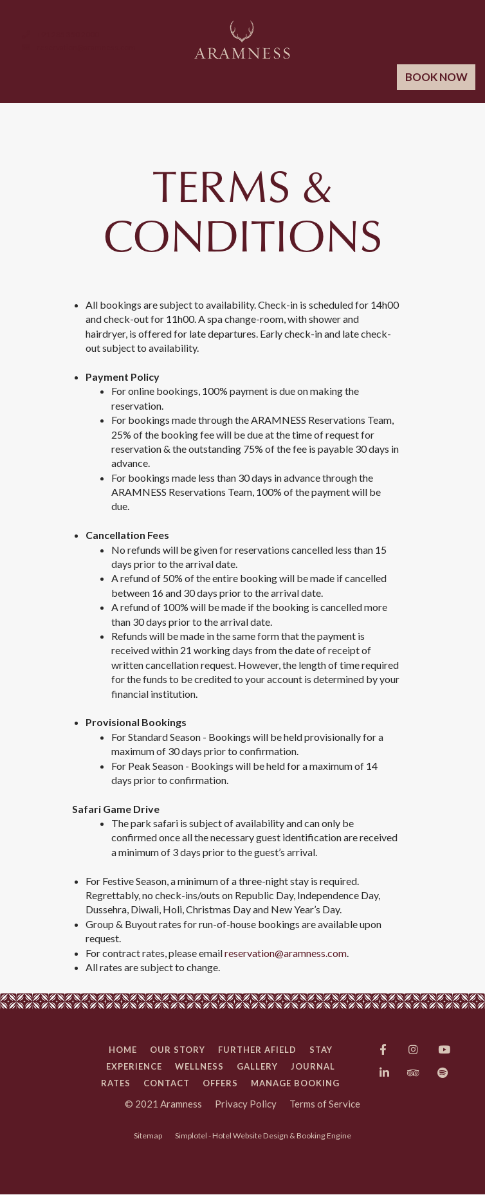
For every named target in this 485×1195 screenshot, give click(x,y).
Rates (116, 1083)
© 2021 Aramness (163, 1103)
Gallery (257, 1066)
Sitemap (148, 1135)
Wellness (199, 1066)
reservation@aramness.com (285, 953)
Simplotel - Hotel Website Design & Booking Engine (263, 1135)
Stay (321, 1049)
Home (123, 1049)
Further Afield (257, 1049)
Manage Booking (295, 1083)
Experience (134, 1066)
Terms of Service (324, 1103)
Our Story (177, 1049)
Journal (313, 1066)
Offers (220, 1083)
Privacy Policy (246, 1103)
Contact (166, 1083)
